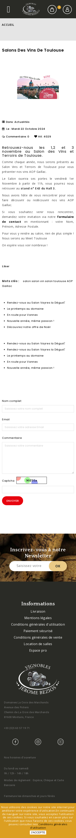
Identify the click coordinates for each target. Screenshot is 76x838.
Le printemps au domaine (25, 309)
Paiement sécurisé (38, 631)
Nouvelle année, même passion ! (30, 321)
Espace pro (38, 650)
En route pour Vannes (22, 315)
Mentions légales (38, 618)
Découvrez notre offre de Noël (28, 327)
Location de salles (38, 644)
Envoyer (12, 501)
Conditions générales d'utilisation (38, 624)
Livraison (38, 611)
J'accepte (38, 832)
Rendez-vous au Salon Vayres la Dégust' (36, 303)
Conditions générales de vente (38, 637)
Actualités (21, 122)
